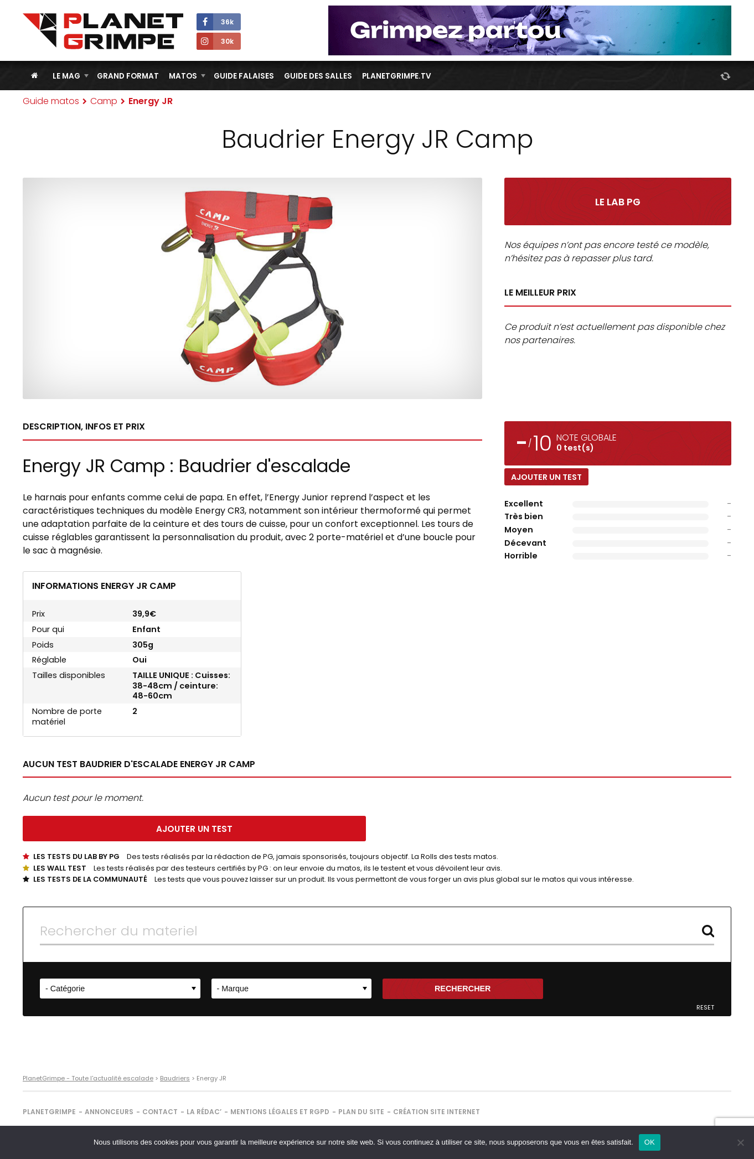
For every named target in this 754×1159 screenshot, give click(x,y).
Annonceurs (109, 1111)
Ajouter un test (546, 477)
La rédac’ (204, 1111)
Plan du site (361, 1111)
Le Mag (66, 76)
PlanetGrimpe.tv (396, 76)
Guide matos (51, 101)
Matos (183, 76)
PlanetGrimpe (49, 1111)
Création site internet (436, 1111)
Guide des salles (318, 76)
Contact (160, 1111)
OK (649, 1142)
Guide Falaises (244, 76)
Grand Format (128, 76)
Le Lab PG (618, 202)
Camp (103, 101)
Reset (705, 1007)
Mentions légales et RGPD (279, 1111)
